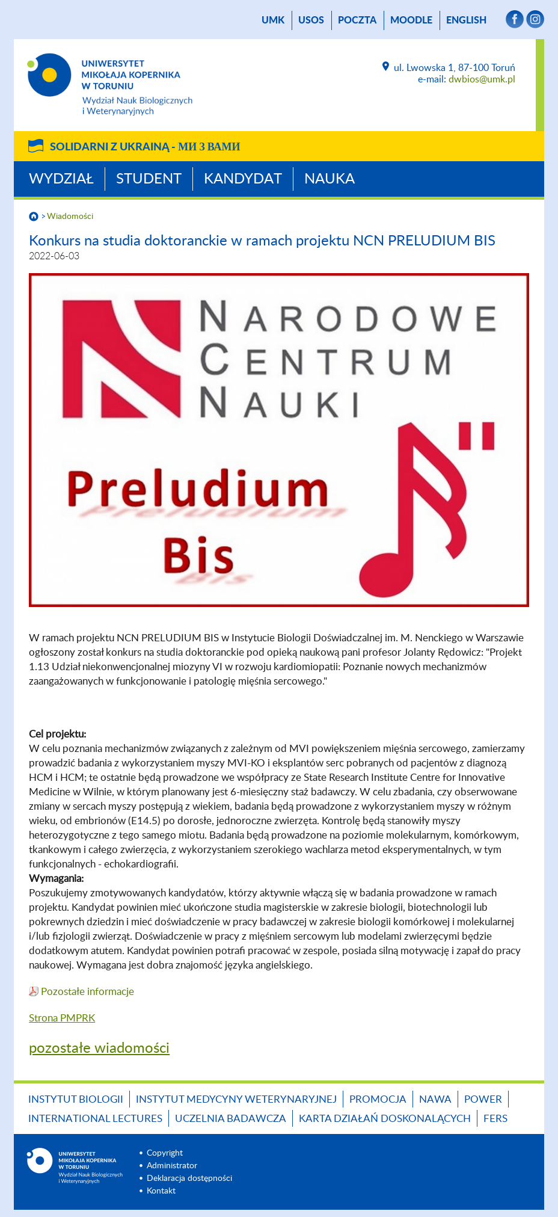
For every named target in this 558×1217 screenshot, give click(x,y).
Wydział (61, 179)
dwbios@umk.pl (482, 79)
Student (149, 179)
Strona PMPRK (62, 1018)
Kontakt (161, 1191)
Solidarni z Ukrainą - (145, 147)
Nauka (329, 179)
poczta (357, 20)
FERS (495, 1119)
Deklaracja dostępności (189, 1178)
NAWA (435, 1099)
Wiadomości (70, 216)
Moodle (411, 20)
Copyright (165, 1153)
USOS (311, 20)
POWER (483, 1099)
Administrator (172, 1166)
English (466, 20)
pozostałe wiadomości (99, 1048)
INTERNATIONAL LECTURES (95, 1119)
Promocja (377, 1099)
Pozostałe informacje (87, 992)
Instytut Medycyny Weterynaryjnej (236, 1099)
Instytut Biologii (75, 1099)
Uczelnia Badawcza (230, 1119)
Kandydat (243, 179)
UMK (273, 20)
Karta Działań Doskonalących (385, 1119)
